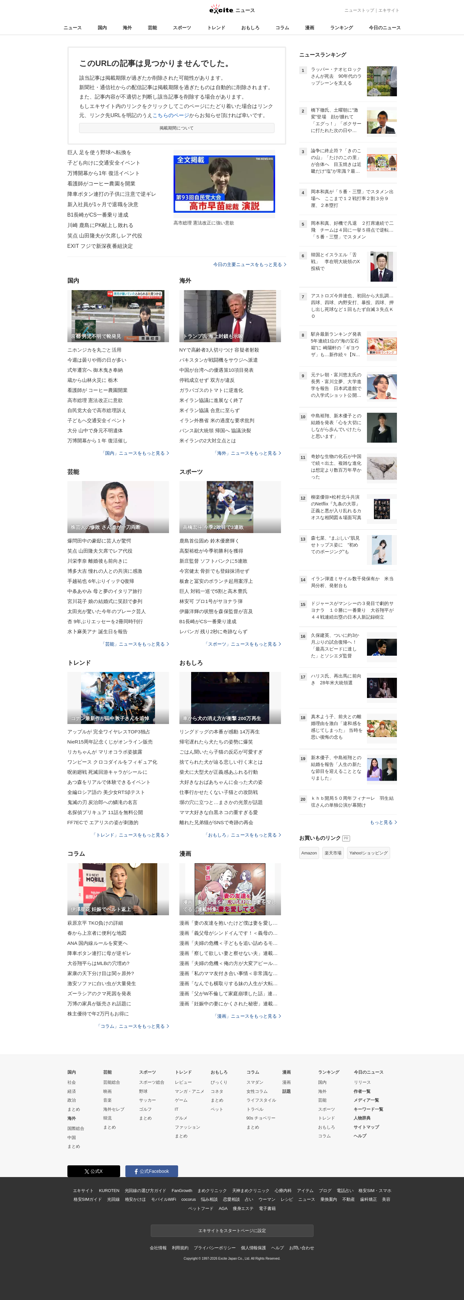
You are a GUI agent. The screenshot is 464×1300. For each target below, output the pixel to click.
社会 (71, 1082)
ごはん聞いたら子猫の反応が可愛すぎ (221, 752)
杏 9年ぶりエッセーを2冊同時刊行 (105, 621)
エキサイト (389, 10)
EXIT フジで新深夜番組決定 (100, 246)
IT (177, 1109)
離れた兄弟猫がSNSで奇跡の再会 (216, 822)
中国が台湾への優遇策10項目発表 (216, 370)
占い (249, 1199)
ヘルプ (360, 1135)
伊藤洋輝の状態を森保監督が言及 (216, 611)
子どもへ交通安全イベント (96, 420)
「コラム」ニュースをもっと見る (132, 1026)
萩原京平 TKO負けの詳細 (95, 923)
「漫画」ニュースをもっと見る (247, 1016)
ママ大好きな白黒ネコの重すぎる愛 (218, 812)
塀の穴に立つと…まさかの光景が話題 (221, 802)
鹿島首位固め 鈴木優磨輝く (209, 540)
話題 (286, 1091)
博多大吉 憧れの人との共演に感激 (105, 571)
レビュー (183, 1082)
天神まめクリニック (251, 1190)
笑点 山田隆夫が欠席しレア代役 (104, 235)
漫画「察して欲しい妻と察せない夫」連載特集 (230, 953)
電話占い (345, 1190)
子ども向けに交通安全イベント (104, 163)
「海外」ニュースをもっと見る (247, 453)
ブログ (325, 1190)
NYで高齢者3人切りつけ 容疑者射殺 (219, 350)
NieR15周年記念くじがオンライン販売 (110, 741)
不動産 (348, 1199)
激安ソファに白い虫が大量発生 (101, 983)
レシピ (287, 1199)
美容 (386, 1199)
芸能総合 (111, 1082)
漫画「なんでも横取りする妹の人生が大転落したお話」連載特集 (230, 983)
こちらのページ (170, 115)
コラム (282, 27)
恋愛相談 (231, 1199)
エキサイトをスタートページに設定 (232, 1230)
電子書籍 (267, 1208)
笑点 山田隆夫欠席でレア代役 (100, 551)
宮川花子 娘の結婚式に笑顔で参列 (105, 601)
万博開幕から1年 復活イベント (103, 173)
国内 (102, 27)
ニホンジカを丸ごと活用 (94, 350)
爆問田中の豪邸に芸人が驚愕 (99, 540)
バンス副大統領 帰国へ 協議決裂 (215, 430)
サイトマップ (366, 1127)
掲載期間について (177, 128)
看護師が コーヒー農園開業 (97, 390)
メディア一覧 (366, 1100)
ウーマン (267, 1199)
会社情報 (158, 1247)
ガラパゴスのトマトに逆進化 (211, 390)
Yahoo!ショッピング (368, 853)
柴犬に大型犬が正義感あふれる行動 (218, 772)
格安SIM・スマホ (375, 1190)
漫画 (309, 27)
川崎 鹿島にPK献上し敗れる (100, 225)
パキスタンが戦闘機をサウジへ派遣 (218, 360)
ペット (217, 1109)
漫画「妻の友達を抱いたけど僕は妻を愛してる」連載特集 (230, 923)
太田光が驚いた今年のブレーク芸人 (106, 611)
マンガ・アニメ (189, 1091)
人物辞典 (362, 1118)
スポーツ (182, 27)
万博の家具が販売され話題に (99, 1003)
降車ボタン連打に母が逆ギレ (99, 953)
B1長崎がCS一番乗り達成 (97, 215)
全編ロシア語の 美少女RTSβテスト (106, 792)
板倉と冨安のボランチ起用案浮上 (216, 581)
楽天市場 (333, 853)
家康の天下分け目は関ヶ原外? (100, 973)
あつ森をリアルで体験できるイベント (109, 782)
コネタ (217, 1091)
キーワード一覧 (368, 1109)
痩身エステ (243, 1208)
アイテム (305, 1190)
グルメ (181, 1118)
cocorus (188, 1199)
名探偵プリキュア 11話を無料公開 (105, 812)
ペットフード (200, 1208)
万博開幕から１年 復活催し (97, 440)
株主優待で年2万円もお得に (98, 1013)
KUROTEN (109, 1190)
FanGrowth (182, 1190)
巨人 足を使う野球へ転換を (99, 152)
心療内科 (283, 1190)
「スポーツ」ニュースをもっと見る (242, 644)
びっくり (219, 1082)
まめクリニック (212, 1190)
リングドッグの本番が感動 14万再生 (219, 731)
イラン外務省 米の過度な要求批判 (217, 420)
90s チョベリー (261, 1118)
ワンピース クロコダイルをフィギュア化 (112, 762)
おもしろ (250, 27)
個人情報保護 (253, 1247)
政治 (71, 1100)
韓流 (107, 1118)
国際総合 (75, 1128)
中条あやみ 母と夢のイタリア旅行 (105, 591)
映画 (107, 1091)
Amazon (309, 853)
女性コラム (257, 1091)
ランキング (341, 27)
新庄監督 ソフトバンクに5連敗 (213, 561)
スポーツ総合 (151, 1082)
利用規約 (180, 1247)
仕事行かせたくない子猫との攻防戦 (218, 792)
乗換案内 (328, 1199)
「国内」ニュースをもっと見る (135, 453)
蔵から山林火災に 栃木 (92, 380)
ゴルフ (145, 1109)
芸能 (152, 27)
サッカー (147, 1100)
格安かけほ (135, 1199)
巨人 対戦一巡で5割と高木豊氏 (213, 591)
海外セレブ (113, 1109)
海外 (127, 27)
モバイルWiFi (163, 1199)
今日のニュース (385, 27)
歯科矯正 (368, 1199)
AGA (223, 1208)
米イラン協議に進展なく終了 (211, 400)
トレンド (216, 27)
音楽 (107, 1100)
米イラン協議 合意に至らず (209, 410)
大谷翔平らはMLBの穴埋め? (98, 963)
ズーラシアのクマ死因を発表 (99, 993)
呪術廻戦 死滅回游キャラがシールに (107, 772)
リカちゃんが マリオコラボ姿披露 (105, 752)
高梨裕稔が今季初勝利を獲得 (211, 551)
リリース (362, 1082)
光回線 (113, 1199)
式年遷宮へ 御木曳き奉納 (95, 370)
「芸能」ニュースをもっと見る (135, 644)
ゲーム (181, 1100)
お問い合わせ (301, 1247)
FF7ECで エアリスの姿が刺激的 (103, 822)
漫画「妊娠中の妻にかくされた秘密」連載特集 (230, 1003)
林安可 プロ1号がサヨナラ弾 (211, 601)
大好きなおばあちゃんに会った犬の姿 (221, 782)
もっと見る (383, 822)
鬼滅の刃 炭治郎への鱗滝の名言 (102, 802)
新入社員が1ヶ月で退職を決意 (103, 204)
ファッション (187, 1127)
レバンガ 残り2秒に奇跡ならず (213, 631)
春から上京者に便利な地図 (96, 933)
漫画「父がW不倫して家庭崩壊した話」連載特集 (230, 993)
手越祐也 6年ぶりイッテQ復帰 (100, 581)
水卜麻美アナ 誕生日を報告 (97, 631)
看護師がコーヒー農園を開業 (101, 183)
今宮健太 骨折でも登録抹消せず (214, 571)
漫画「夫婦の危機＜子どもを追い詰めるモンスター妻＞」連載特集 (230, 943)
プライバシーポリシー (215, 1247)
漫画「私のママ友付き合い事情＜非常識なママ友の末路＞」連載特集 (230, 973)
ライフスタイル (261, 1100)
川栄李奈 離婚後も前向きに (97, 561)
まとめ (73, 1109)
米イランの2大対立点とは (207, 440)
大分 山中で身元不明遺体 (95, 430)
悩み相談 (209, 1199)
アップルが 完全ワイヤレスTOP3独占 (108, 731)
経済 (71, 1091)
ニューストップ (359, 10)
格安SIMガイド (88, 1199)
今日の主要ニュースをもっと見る (249, 264)
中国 (71, 1137)
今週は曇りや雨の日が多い (96, 360)
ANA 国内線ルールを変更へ (97, 943)
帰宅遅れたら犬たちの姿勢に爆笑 (216, 741)
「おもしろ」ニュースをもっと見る (242, 835)
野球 (143, 1091)
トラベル (254, 1109)
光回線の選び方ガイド (146, 1190)
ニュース (72, 27)
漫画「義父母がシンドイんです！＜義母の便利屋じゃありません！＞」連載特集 (230, 933)
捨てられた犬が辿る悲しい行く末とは (221, 762)
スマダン (254, 1082)
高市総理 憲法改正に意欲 (95, 400)
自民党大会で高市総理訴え (96, 410)
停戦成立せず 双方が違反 (207, 380)
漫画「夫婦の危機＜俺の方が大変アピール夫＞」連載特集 (230, 963)
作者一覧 (362, 1091)
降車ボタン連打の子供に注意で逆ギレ (112, 194)
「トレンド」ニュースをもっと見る (130, 835)
